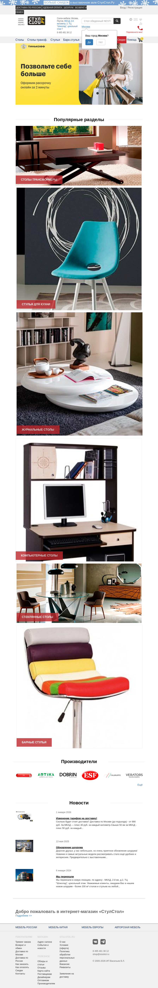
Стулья (55, 39)
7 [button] (129, 93)
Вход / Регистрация (131, 7)
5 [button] (119, 93)
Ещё (140, 784)
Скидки (121, 39)
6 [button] (124, 93)
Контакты (20, 973)
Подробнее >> (24, 915)
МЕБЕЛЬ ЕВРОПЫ (92, 927)
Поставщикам (45, 974)
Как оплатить (22, 967)
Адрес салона (45, 942)
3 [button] (108, 93)
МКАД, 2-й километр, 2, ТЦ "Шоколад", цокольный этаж (67, 25)
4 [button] (113, 93)
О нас (63, 942)
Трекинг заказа (23, 942)
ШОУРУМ (68, 7)
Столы (20, 39)
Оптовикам (43, 980)
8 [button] (134, 93)
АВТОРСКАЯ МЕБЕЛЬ (127, 927)
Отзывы (42, 967)
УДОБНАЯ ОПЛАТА (52, 7)
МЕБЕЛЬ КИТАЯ (58, 927)
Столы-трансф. (37, 39)
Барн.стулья (71, 39)
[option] (79, 74)
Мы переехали (65, 876)
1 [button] (97, 93)
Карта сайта (44, 971)
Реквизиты (65, 967)
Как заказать (22, 964)
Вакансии (65, 964)
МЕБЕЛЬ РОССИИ (26, 927)
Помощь (132, 39)
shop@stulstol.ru (101, 954)
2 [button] (103, 93)
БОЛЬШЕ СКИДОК (56, 2)
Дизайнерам (44, 977)
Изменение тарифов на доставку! (76, 818)
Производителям (46, 983)
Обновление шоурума (69, 847)
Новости (79, 802)
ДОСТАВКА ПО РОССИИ (28, 7)
